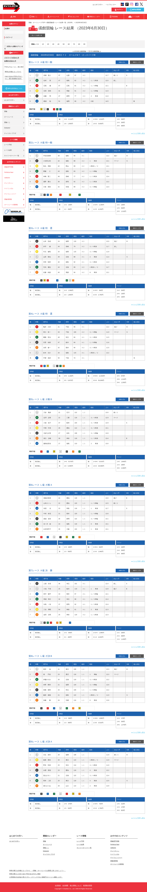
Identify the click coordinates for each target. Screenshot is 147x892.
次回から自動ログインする (13, 47)
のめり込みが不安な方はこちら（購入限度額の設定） (14, 77)
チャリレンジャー (10, 194)
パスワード (8, 37)
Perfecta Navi (8, 172)
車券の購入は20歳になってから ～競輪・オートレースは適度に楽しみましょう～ (37, 870)
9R (84, 44)
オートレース (8, 117)
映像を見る (122, 62)
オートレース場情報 (11, 204)
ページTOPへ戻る (139, 133)
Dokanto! (7, 128)
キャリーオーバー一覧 (11, 155)
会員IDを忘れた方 (10, 61)
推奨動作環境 (87, 885)
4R (58, 44)
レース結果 (8, 150)
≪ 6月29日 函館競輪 (79, 51)
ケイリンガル (8, 188)
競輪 (5, 111)
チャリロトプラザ (10, 133)
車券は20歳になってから (13, 71)
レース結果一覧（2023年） (65, 22)
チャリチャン (8, 183)
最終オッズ (137, 62)
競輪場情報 (8, 199)
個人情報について (76, 885)
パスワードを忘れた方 (11, 58)
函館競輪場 (50, 22)
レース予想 (8, 144)
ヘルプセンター (111, 4)
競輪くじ (7, 122)
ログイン (13, 53)
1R (43, 44)
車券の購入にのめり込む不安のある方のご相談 (24, 874)
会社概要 (65, 885)
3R (53, 44)
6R (69, 44)
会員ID (7, 28)
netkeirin (7, 178)
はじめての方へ (98, 4)
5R (64, 44)
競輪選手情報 (8, 167)
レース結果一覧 (37, 35)
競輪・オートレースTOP (37, 22)
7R (74, 44)
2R (48, 44)
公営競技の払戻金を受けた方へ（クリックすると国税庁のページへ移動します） (36, 877)
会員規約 (58, 885)
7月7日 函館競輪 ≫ (94, 51)
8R (79, 44)
